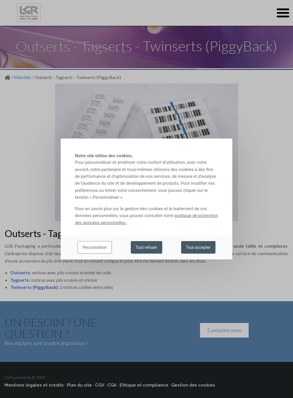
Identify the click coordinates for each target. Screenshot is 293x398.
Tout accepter (198, 247)
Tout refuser (146, 247)
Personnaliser (94, 247)
